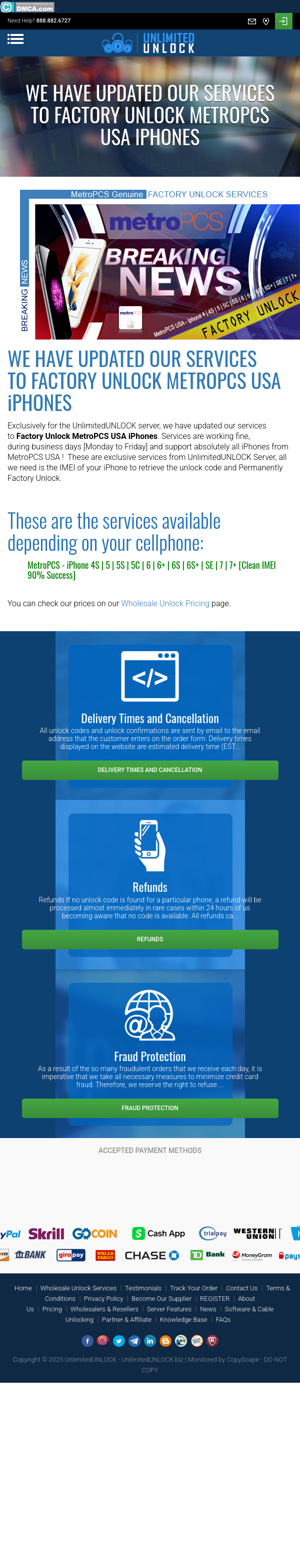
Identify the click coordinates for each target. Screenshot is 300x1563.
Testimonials (143, 1288)
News (208, 1309)
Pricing (52, 1309)
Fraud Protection (150, 1108)
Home (23, 1288)
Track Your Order (194, 1288)
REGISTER (215, 1298)
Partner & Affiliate (127, 1319)
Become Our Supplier (162, 1298)
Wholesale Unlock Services (78, 1288)
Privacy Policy (103, 1298)
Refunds (150, 939)
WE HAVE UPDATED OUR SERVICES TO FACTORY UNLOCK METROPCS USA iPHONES (144, 380)
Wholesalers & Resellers (104, 1309)
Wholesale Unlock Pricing (166, 603)
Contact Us (242, 1288)
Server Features (169, 1309)
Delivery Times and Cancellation (150, 770)
